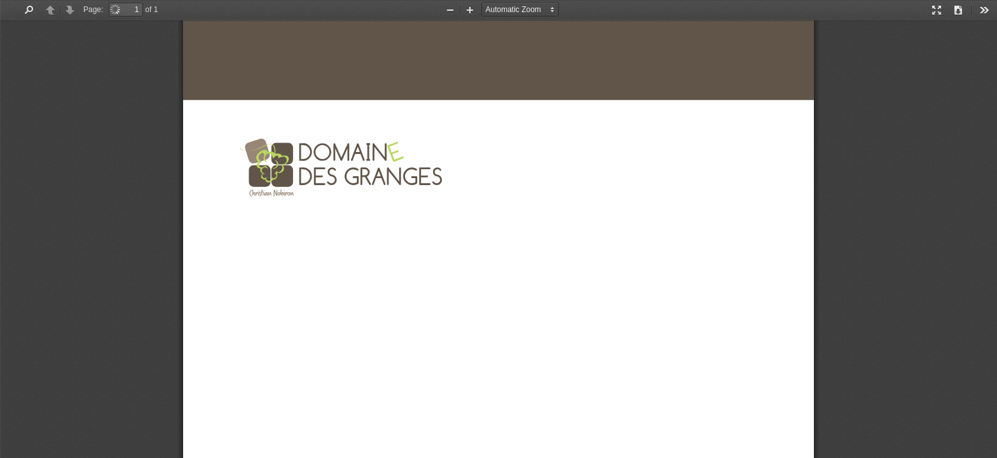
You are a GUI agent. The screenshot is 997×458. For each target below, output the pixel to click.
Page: (93, 9)
